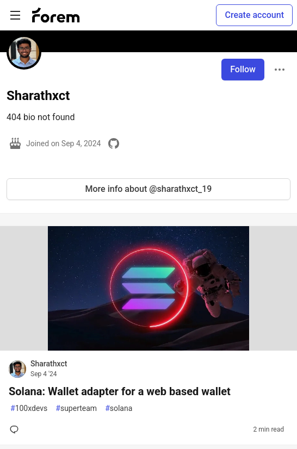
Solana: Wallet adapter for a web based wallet (120, 391)
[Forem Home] (56, 15)
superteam (76, 408)
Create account (254, 15)
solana (118, 408)
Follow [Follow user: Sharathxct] (243, 69)
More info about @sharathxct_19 (148, 189)
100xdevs (28, 408)
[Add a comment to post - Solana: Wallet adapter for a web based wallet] (16, 429)
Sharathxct (48, 363)
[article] (148, 347)
